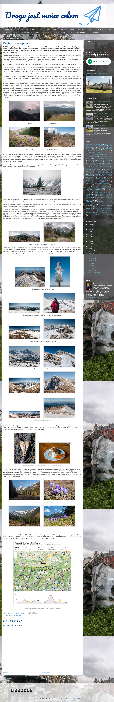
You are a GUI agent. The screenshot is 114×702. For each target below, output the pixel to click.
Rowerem (88, 194)
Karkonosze (109, 169)
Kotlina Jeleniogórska (106, 172)
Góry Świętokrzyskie (91, 164)
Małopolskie (81, 29)
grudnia (91, 251)
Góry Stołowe (107, 163)
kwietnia (91, 270)
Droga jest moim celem (96, 46)
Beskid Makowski (90, 144)
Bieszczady (39, 32)
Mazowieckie (96, 181)
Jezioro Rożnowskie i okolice (99, 168)
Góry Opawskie (108, 161)
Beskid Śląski (102, 145)
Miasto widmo (106, 182)
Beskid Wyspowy (102, 147)
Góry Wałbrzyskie (103, 164)
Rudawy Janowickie (105, 194)
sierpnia (91, 260)
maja (90, 268)
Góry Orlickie (91, 163)
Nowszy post (7, 673)
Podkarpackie (90, 191)
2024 (89, 229)
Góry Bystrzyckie (91, 160)
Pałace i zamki (9, 29)
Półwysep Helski (105, 192)
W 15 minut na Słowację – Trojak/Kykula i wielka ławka (101, 126)
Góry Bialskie (109, 158)
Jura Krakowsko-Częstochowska (78, 32)
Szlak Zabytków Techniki (104, 199)
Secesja (108, 195)
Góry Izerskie (89, 161)
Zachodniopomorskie (107, 212)
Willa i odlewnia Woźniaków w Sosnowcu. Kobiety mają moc (102, 102)
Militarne (98, 29)
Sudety (90, 29)
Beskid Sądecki (92, 145)
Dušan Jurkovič (103, 156)
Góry (39, 29)
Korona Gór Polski (27, 32)
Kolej (64, 32)
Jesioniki (88, 168)
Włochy (108, 206)
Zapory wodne (108, 214)
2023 (89, 231)
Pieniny (108, 189)
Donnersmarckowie (91, 156)
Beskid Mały (99, 144)
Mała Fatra (107, 178)
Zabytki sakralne (91, 213)
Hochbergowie (94, 166)
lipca (90, 263)
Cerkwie (56, 32)
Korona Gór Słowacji (91, 172)
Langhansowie (100, 175)
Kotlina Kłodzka (93, 174)
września (92, 258)
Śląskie (47, 29)
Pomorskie (89, 192)
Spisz (104, 197)
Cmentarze (63, 29)
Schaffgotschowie (91, 195)
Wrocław (48, 32)
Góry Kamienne (99, 161)
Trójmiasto (103, 203)
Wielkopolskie (99, 206)
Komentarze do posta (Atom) (46, 678)
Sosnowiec (97, 197)
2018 (89, 244)
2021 (89, 236)
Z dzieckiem (20, 29)
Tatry (20, 615)
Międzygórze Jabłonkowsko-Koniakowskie (97, 183)
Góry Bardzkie (101, 158)
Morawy (98, 185)
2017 (89, 246)
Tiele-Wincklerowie (93, 203)
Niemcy (88, 187)
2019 (89, 241)
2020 (89, 239)
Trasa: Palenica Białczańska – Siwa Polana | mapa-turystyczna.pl (42, 608)
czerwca (91, 265)
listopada (92, 253)
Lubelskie (109, 175)
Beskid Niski (108, 144)
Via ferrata (101, 205)
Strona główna (46, 673)
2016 (89, 249)
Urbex (54, 29)
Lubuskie (91, 177)
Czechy (16, 32)
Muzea (106, 185)
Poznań (96, 192)
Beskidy (72, 29)
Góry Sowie (99, 163)
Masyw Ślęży (102, 180)
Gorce (111, 156)
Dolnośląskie (30, 29)
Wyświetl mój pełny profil (93, 297)
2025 (89, 227)
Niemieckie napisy (97, 186)
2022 (89, 234)
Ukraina (110, 203)
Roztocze (95, 194)
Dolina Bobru (100, 152)
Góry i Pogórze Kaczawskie (104, 160)
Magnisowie (97, 178)
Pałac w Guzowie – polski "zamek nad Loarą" (101, 114)
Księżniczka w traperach (95, 272)
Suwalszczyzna (92, 199)
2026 (89, 224)
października (93, 255)
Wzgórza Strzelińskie (101, 208)
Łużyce (88, 178)
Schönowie (101, 195)
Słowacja (88, 197)
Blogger (78, 698)
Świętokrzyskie (95, 32)
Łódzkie (100, 177)
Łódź (108, 177)
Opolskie (7, 32)
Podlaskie (105, 191)
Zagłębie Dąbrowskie (94, 214)
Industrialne (108, 29)
